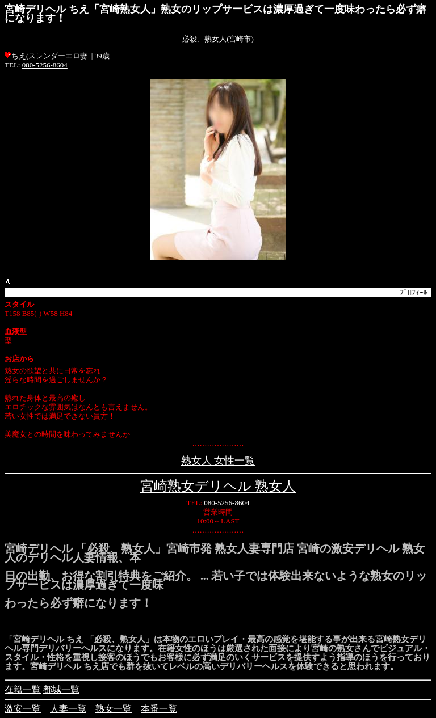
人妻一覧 (68, 708)
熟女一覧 (113, 708)
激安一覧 (23, 708)
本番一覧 (159, 708)
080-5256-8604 (45, 65)
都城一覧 (61, 689)
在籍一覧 (23, 689)
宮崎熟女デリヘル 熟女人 (218, 486)
